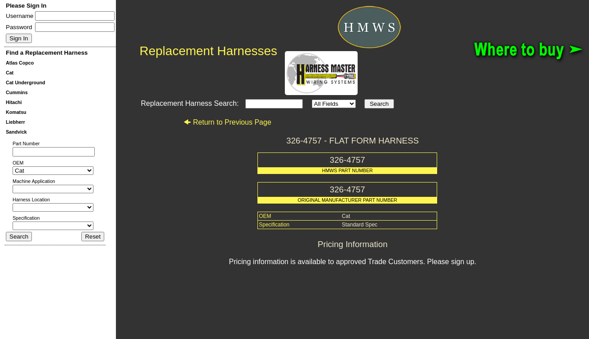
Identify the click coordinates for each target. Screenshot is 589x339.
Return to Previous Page (227, 122)
